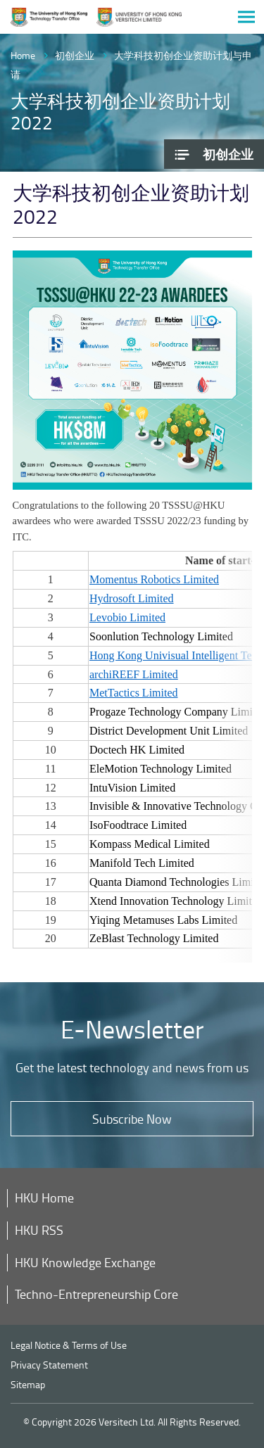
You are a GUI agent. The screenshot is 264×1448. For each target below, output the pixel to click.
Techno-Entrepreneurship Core (96, 1293)
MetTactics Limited (133, 693)
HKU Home (44, 1197)
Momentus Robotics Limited (154, 579)
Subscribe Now (132, 1118)
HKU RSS (39, 1229)
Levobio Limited (127, 617)
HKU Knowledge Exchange (85, 1262)
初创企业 (74, 55)
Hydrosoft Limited (131, 598)
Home (23, 55)
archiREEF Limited (133, 674)
